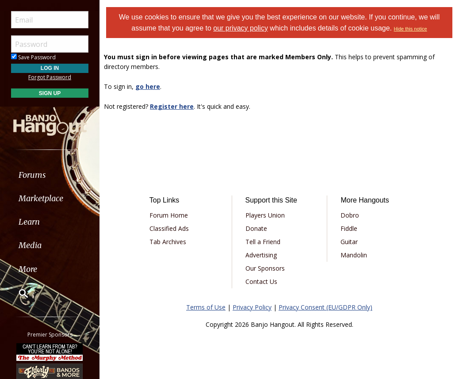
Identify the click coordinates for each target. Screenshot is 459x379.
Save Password (33, 57)
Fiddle (348, 228)
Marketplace (41, 198)
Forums (32, 175)
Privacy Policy (252, 307)
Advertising (261, 255)
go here (147, 86)
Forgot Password (49, 77)
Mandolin (353, 255)
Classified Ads (169, 228)
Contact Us (261, 281)
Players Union (265, 215)
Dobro (349, 215)
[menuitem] (49, 175)
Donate (256, 228)
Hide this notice (410, 28)
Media (30, 245)
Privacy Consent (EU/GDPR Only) (325, 307)
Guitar (349, 241)
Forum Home (168, 215)
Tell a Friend (262, 241)
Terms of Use (206, 307)
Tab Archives (167, 241)
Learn (29, 222)
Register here (172, 106)
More (28, 269)
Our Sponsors (265, 268)
